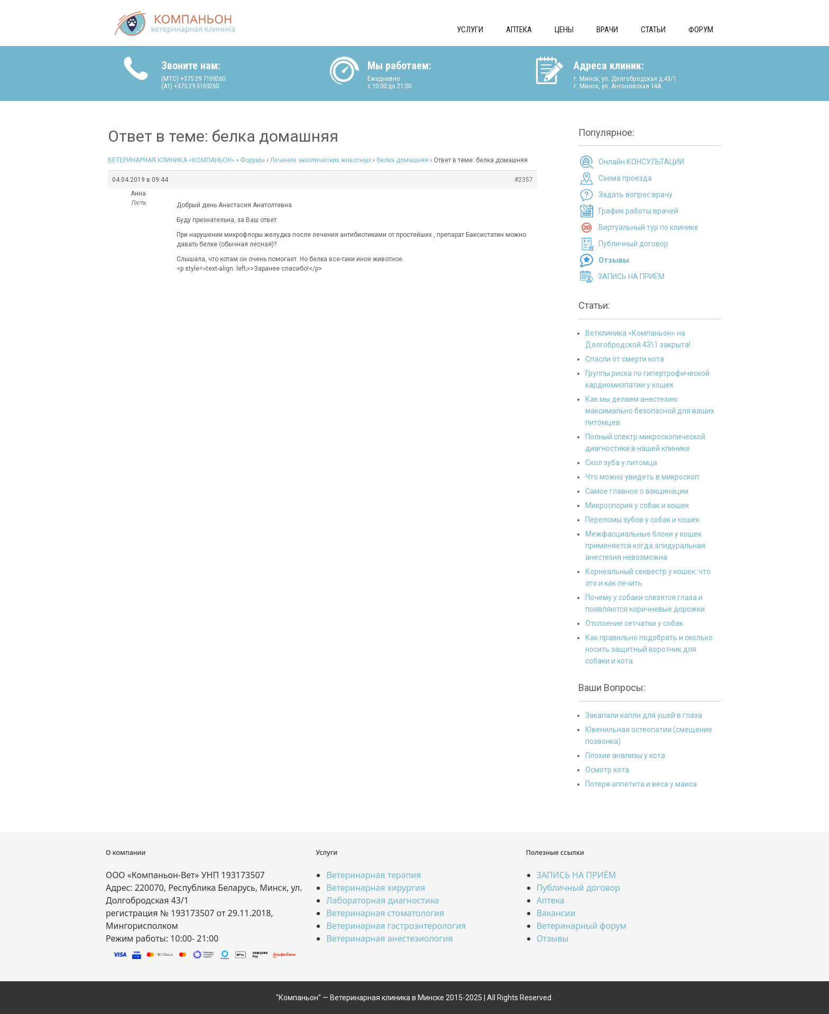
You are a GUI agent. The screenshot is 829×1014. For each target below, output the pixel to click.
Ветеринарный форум (582, 926)
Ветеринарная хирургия (375, 887)
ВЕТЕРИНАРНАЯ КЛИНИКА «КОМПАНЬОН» (171, 160)
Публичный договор (633, 243)
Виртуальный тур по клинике (648, 227)
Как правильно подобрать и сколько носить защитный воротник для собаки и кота (649, 649)
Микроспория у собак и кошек (637, 505)
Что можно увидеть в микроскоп (642, 477)
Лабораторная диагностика (382, 900)
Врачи (607, 29)
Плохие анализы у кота (625, 755)
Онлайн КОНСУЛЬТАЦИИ (641, 162)
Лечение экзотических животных (320, 160)
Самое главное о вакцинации (636, 491)
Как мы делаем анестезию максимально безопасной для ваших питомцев (649, 411)
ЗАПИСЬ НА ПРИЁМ (631, 276)
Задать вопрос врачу (635, 194)
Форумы (252, 160)
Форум (700, 29)
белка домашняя (402, 160)
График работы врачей (638, 211)
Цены (564, 29)
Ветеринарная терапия (373, 875)
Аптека (519, 29)
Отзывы (553, 938)
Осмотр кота (607, 770)
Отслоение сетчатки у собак (634, 623)
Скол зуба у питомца (621, 462)
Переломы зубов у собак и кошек (642, 519)
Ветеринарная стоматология (385, 913)
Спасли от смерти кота (624, 359)
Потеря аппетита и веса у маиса (641, 784)
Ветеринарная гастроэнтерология (396, 926)
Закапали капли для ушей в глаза (643, 715)
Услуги (470, 29)
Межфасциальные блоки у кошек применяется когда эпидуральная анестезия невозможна (645, 545)
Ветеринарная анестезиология (389, 938)
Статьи (653, 29)
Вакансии (556, 913)
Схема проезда (625, 178)
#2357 (523, 179)
